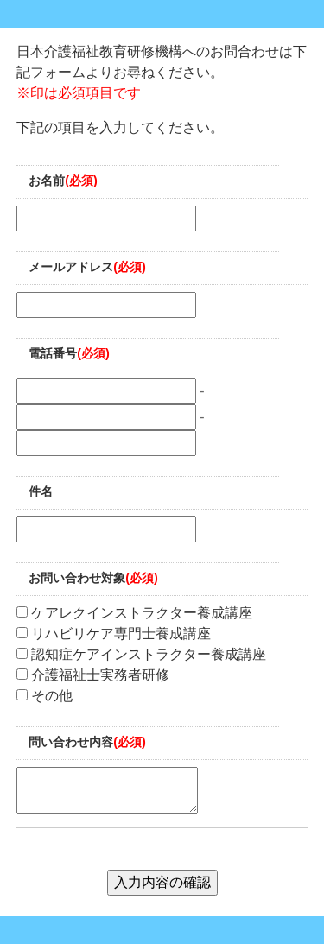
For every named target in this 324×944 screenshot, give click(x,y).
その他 (44, 695)
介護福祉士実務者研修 (92, 675)
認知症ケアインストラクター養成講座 (141, 654)
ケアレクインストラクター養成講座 (134, 612)
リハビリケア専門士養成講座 (113, 633)
